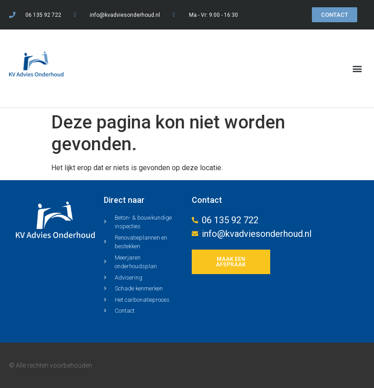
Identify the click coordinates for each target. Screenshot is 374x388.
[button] (357, 68)
